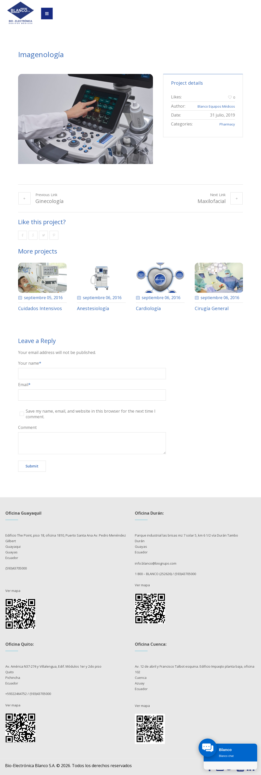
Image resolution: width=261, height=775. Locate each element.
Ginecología (49, 201)
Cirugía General (212, 308)
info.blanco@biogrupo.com (155, 563)
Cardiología (148, 308)
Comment (27, 427)
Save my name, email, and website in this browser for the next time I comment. (90, 414)
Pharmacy (227, 124)
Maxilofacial (212, 201)
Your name (29, 363)
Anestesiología (93, 308)
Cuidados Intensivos (40, 308)
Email (24, 384)
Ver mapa (12, 590)
